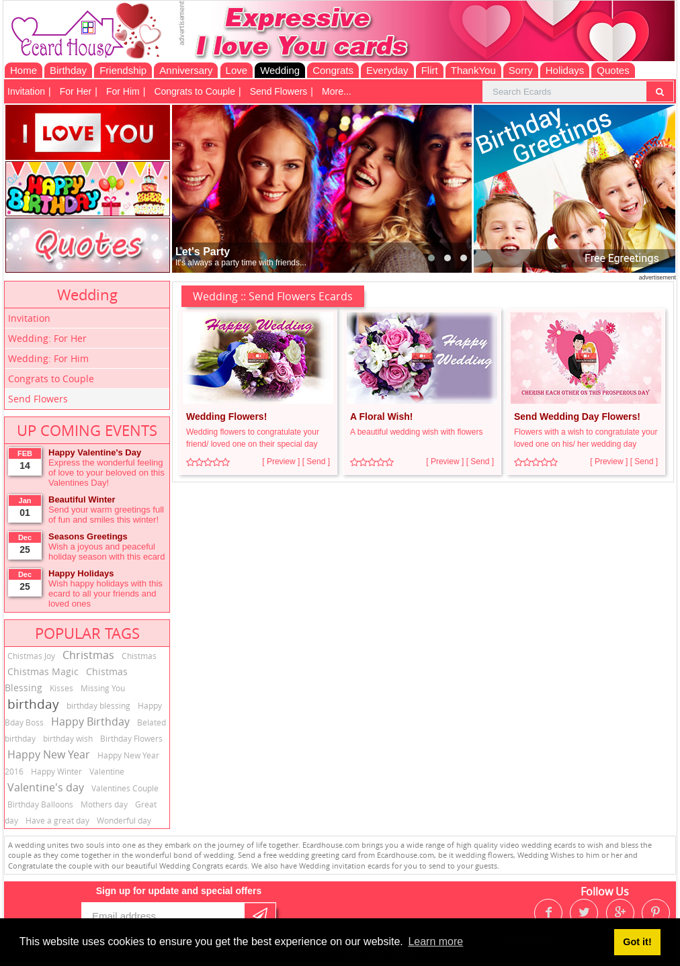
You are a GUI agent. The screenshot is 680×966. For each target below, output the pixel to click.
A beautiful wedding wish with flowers (416, 432)
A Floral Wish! (381, 416)
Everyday (387, 70)
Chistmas (139, 655)
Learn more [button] (435, 941)
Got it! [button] (637, 941)
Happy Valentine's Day (94, 452)
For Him (123, 91)
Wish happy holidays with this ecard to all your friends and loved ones (105, 593)
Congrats (332, 70)
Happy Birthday (90, 721)
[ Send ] (316, 461)
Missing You (103, 688)
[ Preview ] (281, 461)
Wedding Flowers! (226, 416)
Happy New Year (48, 754)
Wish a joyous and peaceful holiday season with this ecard (106, 551)
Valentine (106, 771)
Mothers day (104, 804)
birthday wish (68, 738)
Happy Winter (56, 771)
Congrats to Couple (194, 91)
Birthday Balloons (40, 804)
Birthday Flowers (131, 738)
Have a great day (57, 820)
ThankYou (473, 70)
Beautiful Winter (82, 499)
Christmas (88, 655)
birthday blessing (98, 705)
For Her (75, 91)
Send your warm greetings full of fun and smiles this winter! (106, 514)
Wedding (280, 70)
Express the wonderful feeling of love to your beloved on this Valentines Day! (106, 472)
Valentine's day (45, 787)
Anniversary (185, 70)
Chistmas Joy (31, 655)
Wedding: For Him (48, 358)
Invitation (26, 91)
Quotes (613, 70)
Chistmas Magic (43, 671)
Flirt (429, 70)
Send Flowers (279, 91)
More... (336, 91)
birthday (33, 704)
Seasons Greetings (88, 536)
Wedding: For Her (47, 338)
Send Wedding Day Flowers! (577, 416)
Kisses (61, 688)
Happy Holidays (81, 573)
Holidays (565, 70)
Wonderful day (124, 820)
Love (237, 70)
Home (23, 70)
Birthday (68, 70)
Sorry (521, 70)
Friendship (122, 70)
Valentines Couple (125, 788)
